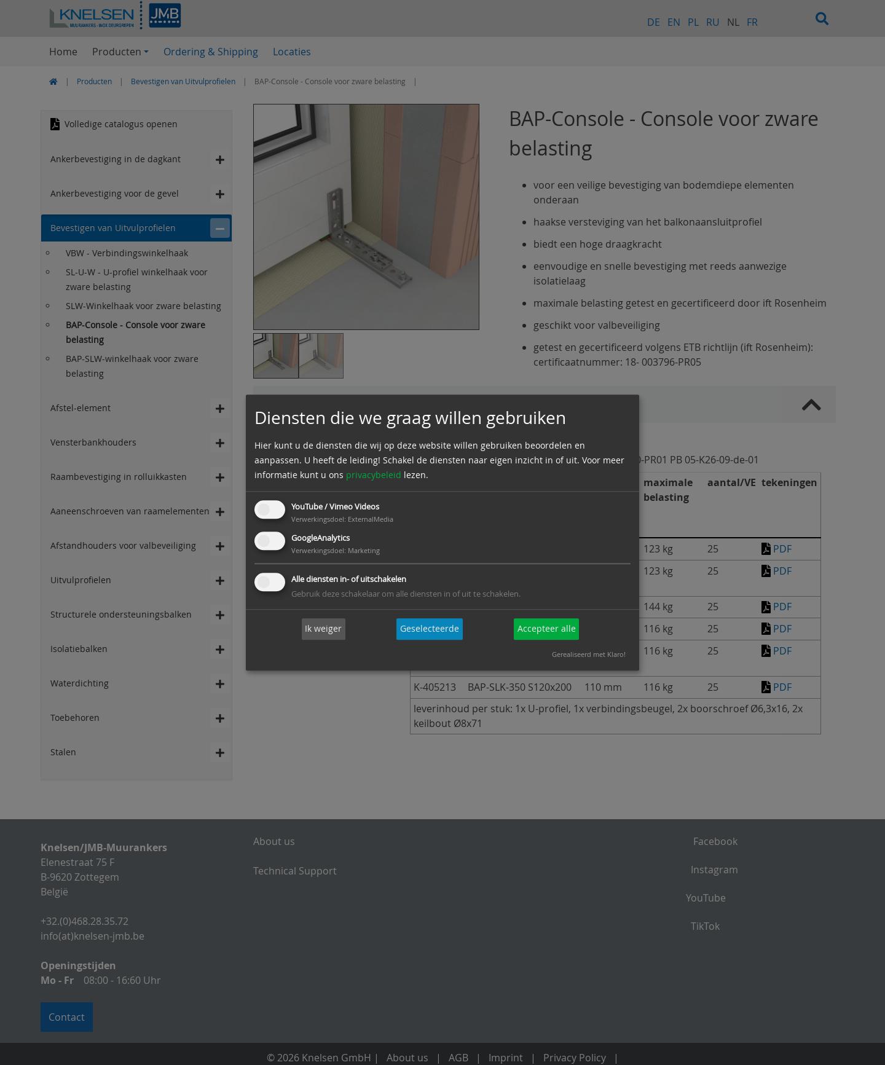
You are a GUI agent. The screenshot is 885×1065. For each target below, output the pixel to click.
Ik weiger (323, 629)
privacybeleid (373, 475)
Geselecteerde (429, 629)
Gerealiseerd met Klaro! (589, 654)
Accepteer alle (546, 629)
